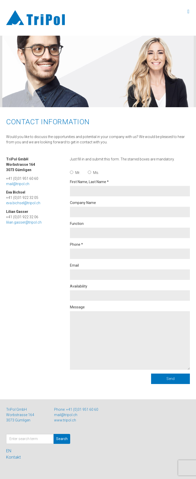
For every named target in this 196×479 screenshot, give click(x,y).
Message (130, 337)
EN (8, 450)
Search (62, 439)
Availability (130, 292)
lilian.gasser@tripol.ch (24, 222)
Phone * (130, 250)
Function (130, 230)
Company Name (130, 209)
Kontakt (13, 457)
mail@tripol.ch (17, 184)
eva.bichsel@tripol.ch (23, 203)
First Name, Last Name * (130, 188)
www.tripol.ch (65, 420)
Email (130, 271)
